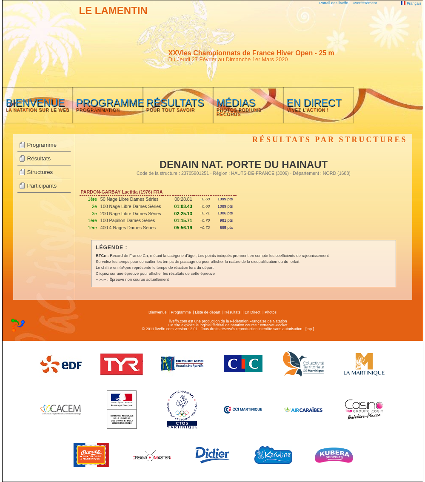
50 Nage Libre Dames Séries (129, 199)
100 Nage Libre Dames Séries (130, 206)
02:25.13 (183, 213)
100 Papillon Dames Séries (127, 220)
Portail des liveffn (333, 3)
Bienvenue (157, 312)
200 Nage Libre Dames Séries (130, 213)
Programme (42, 145)
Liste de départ (207, 312)
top (309, 329)
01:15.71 (183, 220)
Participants (42, 186)
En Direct (252, 312)
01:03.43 (183, 206)
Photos (271, 312)
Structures (40, 172)
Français (411, 3)
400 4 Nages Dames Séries (128, 227)
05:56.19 (183, 227)
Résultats (39, 158)
